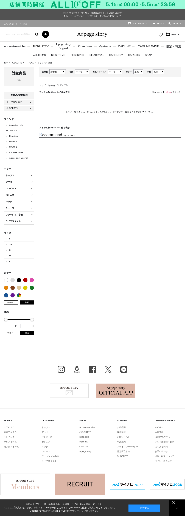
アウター (46, 432)
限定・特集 (173, 46)
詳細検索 (45, 34)
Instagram (61, 369)
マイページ (160, 427)
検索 (27, 302)
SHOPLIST (122, 456)
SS (10, 244)
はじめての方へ (162, 437)
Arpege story (69, 391)
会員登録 (159, 432)
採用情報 (121, 432)
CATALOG (134, 55)
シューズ (46, 451)
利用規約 (121, 441)
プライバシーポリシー (127, 446)
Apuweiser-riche (15, 46)
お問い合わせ (123, 437)
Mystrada (105, 46)
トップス (30, 63)
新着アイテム (10, 432)
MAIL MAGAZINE (141, 23)
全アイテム (9, 427)
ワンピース (47, 437)
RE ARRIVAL (96, 55)
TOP (6, 63)
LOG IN (160, 23)
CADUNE (124, 46)
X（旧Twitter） (108, 369)
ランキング (9, 437)
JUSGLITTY (40, 46)
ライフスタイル (49, 461)
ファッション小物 (50, 456)
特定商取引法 (123, 451)
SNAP (148, 55)
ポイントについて (163, 461)
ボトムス (46, 441)
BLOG (76, 369)
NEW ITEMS (58, 55)
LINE (123, 369)
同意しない (173, 502)
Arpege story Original (18, 158)
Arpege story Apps (115, 391)
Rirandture (85, 46)
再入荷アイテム (11, 446)
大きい (175, 92)
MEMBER (176, 23)
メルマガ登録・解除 (164, 441)
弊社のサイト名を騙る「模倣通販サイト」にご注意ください (95, 13)
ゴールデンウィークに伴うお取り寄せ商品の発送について (95, 16)
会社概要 (121, 427)
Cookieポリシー (70, 510)
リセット (11, 302)
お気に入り (161, 35)
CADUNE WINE (148, 46)
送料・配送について (164, 456)
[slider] (6, 319)
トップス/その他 (45, 63)
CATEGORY (116, 55)
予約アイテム (10, 441)
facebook (92, 369)
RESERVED (77, 55)
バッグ (45, 446)
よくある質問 (161, 446)
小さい (168, 92)
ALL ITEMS (39, 55)
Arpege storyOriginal (63, 46)
